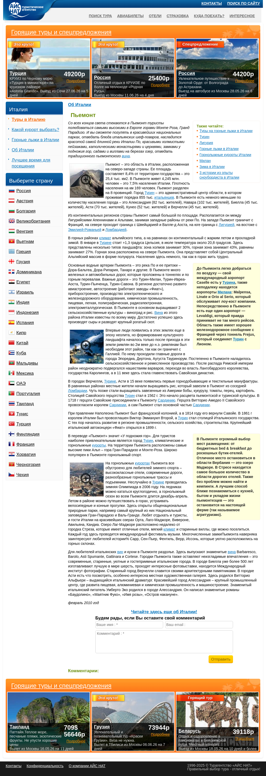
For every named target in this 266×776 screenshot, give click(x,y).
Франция (25, 444)
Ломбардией (116, 230)
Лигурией (226, 225)
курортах (142, 463)
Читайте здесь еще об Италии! (164, 611)
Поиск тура (100, 16)
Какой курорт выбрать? (35, 129)
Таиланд (25, 403)
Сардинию (166, 400)
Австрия (24, 200)
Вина (158, 313)
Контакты (212, 3)
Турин (204, 137)
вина (126, 156)
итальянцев (164, 197)
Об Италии (79, 104)
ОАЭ (21, 383)
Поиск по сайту (243, 3)
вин (120, 552)
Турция (23, 424)
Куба (21, 353)
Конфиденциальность (44, 766)
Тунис (22, 413)
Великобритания (33, 221)
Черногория (28, 464)
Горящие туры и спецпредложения (61, 685)
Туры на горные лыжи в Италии (226, 131)
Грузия (23, 261)
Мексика (25, 373)
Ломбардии (77, 391)
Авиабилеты (130, 16)
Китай (22, 342)
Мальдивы (27, 363)
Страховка (178, 16)
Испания (25, 322)
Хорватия (26, 454)
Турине (106, 243)
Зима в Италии (212, 167)
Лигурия (206, 143)
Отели (155, 16)
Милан (205, 161)
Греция (23, 251)
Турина (228, 282)
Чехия (22, 474)
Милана (224, 292)
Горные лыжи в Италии (219, 149)
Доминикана (29, 271)
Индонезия (27, 312)
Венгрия (24, 231)
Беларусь (189, 731)
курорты (99, 445)
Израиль (25, 292)
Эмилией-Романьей (84, 230)
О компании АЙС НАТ (87, 766)
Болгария (26, 211)
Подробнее (75, 741)
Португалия (28, 393)
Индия (22, 302)
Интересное (242, 16)
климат (105, 238)
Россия (23, 190)
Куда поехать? (209, 16)
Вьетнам (25, 241)
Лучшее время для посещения (31, 163)
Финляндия (27, 434)
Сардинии (117, 405)
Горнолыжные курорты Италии (225, 155)
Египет (23, 282)
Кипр (21, 332)
